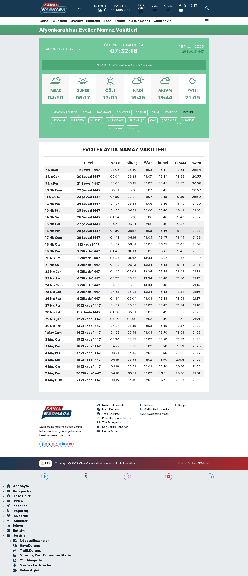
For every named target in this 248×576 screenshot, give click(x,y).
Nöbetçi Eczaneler (111, 405)
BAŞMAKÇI (104, 112)
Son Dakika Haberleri (113, 426)
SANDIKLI (96, 120)
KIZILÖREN (77, 120)
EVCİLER (188, 112)
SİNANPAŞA (137, 120)
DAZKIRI (141, 112)
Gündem (60, 21)
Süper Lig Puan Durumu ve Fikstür (42, 555)
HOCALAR (59, 120)
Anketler (17, 521)
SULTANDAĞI (115, 120)
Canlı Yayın (162, 21)
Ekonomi (93, 21)
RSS (45, 463)
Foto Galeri (19, 496)
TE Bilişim (203, 463)
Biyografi (17, 515)
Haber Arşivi (107, 431)
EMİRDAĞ (171, 112)
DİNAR (156, 112)
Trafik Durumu (108, 413)
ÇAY (153, 120)
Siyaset (76, 21)
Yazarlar (17, 506)
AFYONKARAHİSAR (65, 112)
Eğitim (120, 21)
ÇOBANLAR (169, 120)
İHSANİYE (188, 120)
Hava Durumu (108, 409)
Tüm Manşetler (109, 422)
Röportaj (17, 511)
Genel (44, 21)
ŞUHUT (132, 128)
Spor (107, 21)
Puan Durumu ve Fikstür (114, 418)
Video (15, 501)
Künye (180, 405)
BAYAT (87, 112)
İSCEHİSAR (115, 128)
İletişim (146, 405)
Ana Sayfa (18, 486)
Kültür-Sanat (139, 21)
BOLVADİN (123, 112)
